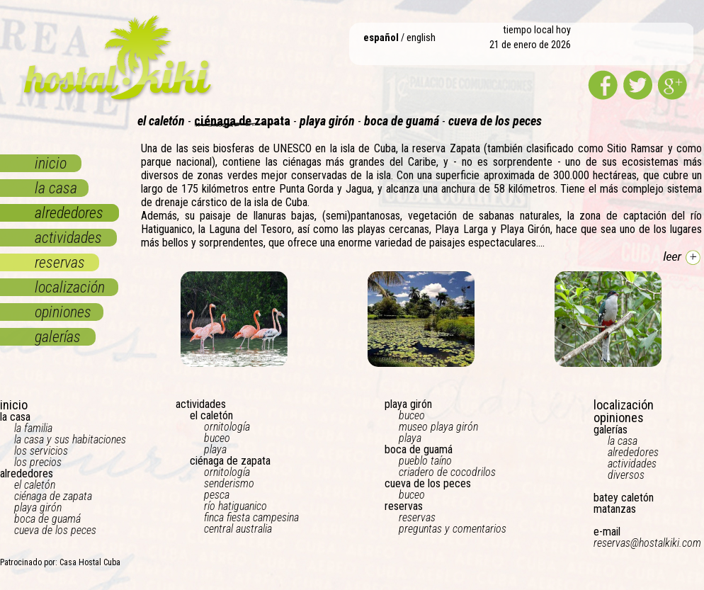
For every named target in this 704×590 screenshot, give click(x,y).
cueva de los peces (55, 530)
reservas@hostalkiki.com (647, 543)
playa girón (38, 507)
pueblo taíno (425, 460)
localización (70, 287)
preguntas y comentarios (452, 528)
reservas (60, 262)
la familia (33, 428)
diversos (626, 475)
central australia (238, 528)
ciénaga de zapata (53, 496)
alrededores (69, 213)
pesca (216, 494)
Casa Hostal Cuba (89, 562)
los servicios (41, 451)
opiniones (63, 312)
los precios (38, 462)
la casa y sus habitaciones (70, 439)
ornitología (227, 426)
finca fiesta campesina (251, 517)
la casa (56, 188)
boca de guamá (47, 519)
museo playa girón (438, 426)
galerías (58, 337)
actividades (68, 237)
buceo (217, 438)
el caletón (34, 485)
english (421, 37)
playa (215, 449)
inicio (51, 163)
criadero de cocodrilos (447, 472)
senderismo (229, 483)
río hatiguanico (235, 506)
